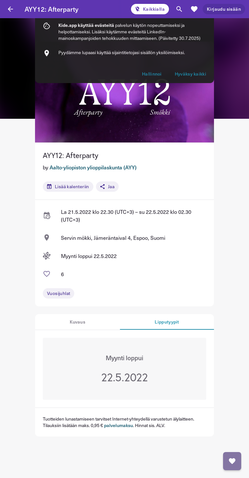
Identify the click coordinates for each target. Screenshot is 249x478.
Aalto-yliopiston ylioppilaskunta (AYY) (93, 167)
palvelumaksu (118, 425)
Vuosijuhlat (58, 293)
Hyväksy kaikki (190, 40)
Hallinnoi (152, 40)
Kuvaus (77, 321)
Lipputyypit (167, 321)
